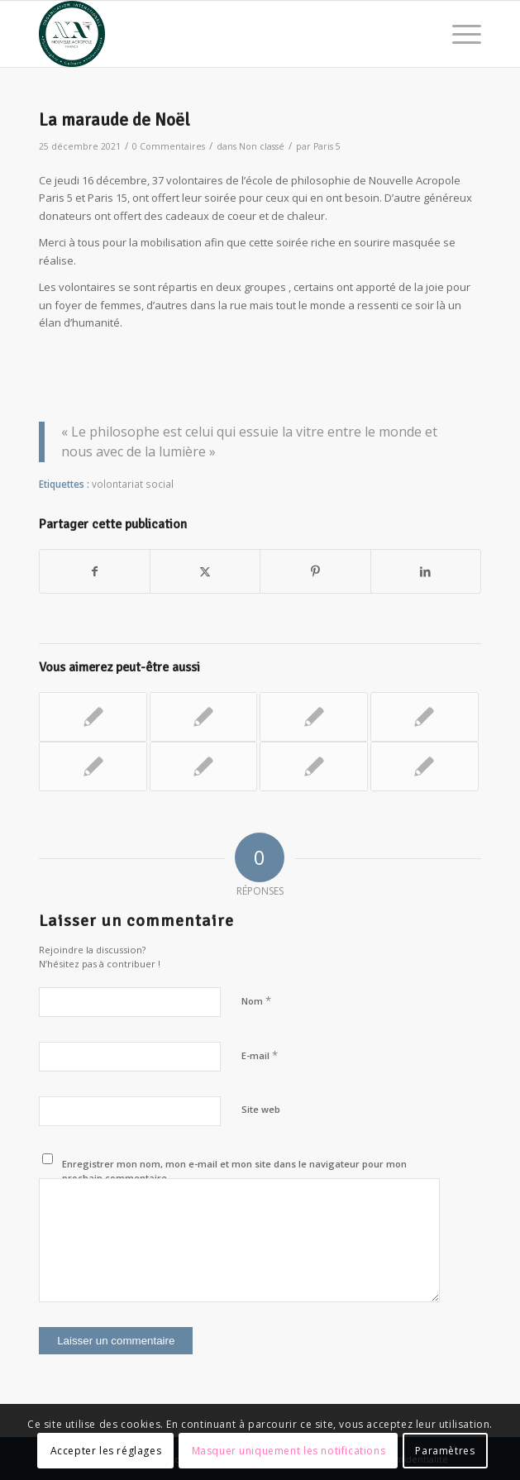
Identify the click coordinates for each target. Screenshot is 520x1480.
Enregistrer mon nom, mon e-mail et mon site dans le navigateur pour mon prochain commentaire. (234, 1171)
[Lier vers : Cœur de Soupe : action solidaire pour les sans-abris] (424, 766)
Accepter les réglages (106, 1451)
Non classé (261, 146)
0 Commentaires (168, 146)
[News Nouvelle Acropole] (216, 34)
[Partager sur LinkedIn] (425, 571)
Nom (256, 1000)
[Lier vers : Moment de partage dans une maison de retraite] (314, 766)
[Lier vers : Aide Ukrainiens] (314, 717)
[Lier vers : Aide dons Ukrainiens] (93, 717)
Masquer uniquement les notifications (289, 1451)
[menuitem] (458, 34)
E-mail (259, 1055)
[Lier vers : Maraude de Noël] (424, 717)
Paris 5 (327, 146)
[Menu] (458, 34)
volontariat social (133, 483)
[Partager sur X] (205, 571)
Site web (260, 1109)
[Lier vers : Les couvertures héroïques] (204, 766)
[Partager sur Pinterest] (315, 571)
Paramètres (445, 1451)
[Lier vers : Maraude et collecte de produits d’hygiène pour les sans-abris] (204, 717)
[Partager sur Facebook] (95, 571)
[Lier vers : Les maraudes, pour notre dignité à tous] (93, 766)
